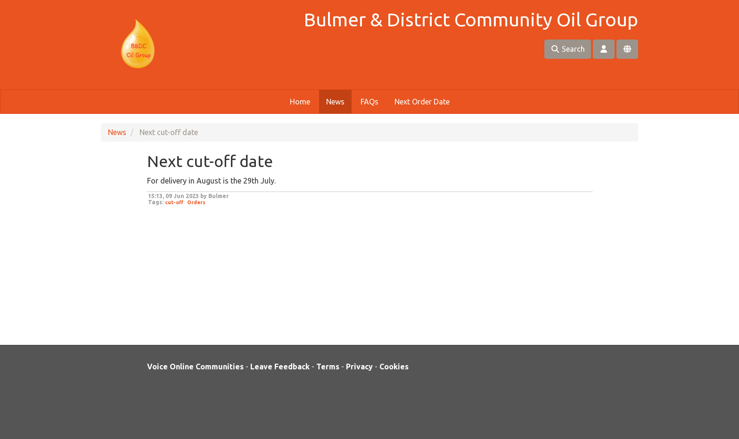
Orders (196, 202)
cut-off (174, 202)
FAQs (369, 101)
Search (567, 49)
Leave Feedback (280, 366)
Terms (327, 366)
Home (300, 101)
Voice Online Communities (195, 366)
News (335, 101)
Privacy (359, 366)
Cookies (394, 366)
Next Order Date (422, 101)
